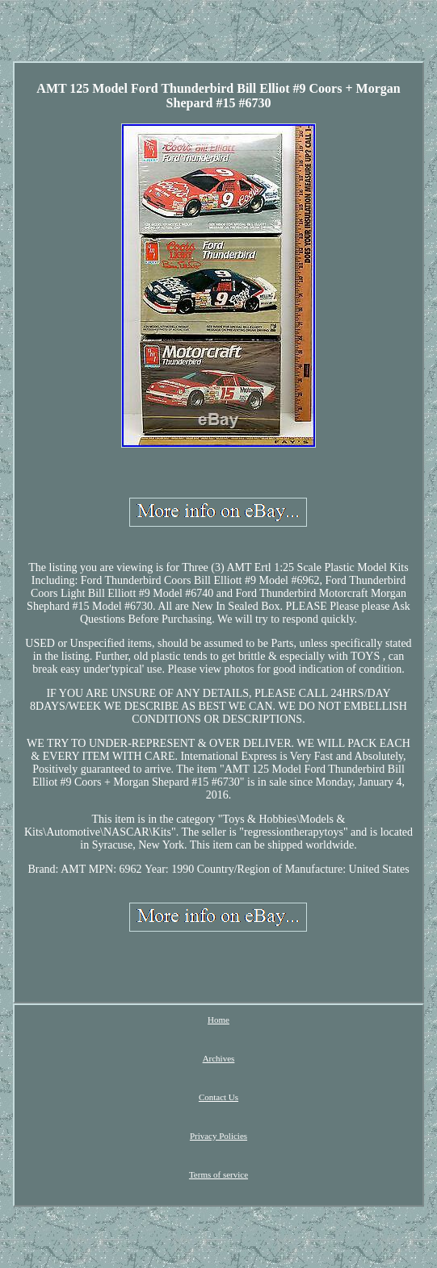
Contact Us (218, 1097)
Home (218, 1019)
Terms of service (218, 1174)
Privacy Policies (218, 1136)
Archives (219, 1058)
